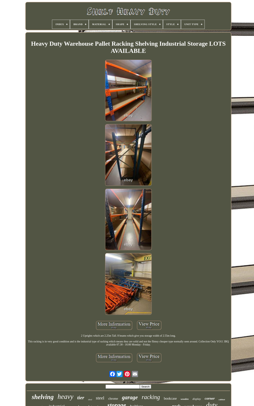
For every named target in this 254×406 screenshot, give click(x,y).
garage (130, 397)
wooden (185, 399)
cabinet (222, 399)
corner (210, 398)
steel (100, 397)
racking (151, 397)
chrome (113, 398)
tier (80, 397)
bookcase (170, 398)
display (197, 398)
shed (90, 399)
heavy (65, 396)
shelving (43, 396)
